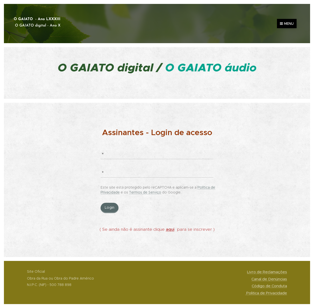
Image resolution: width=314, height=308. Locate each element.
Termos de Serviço (145, 192)
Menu (287, 23)
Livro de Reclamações (267, 272)
